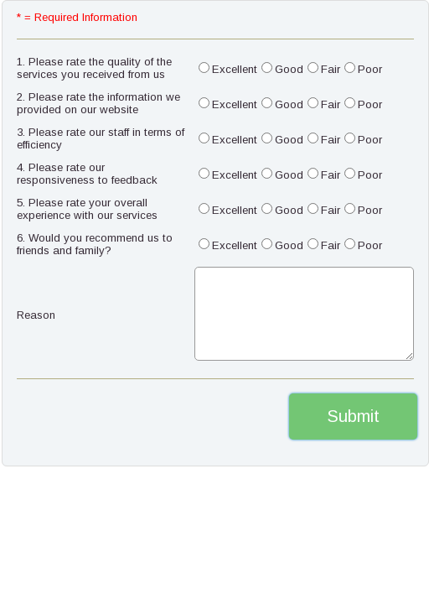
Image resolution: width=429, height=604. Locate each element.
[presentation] (110, 416)
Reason (36, 315)
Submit (353, 416)
